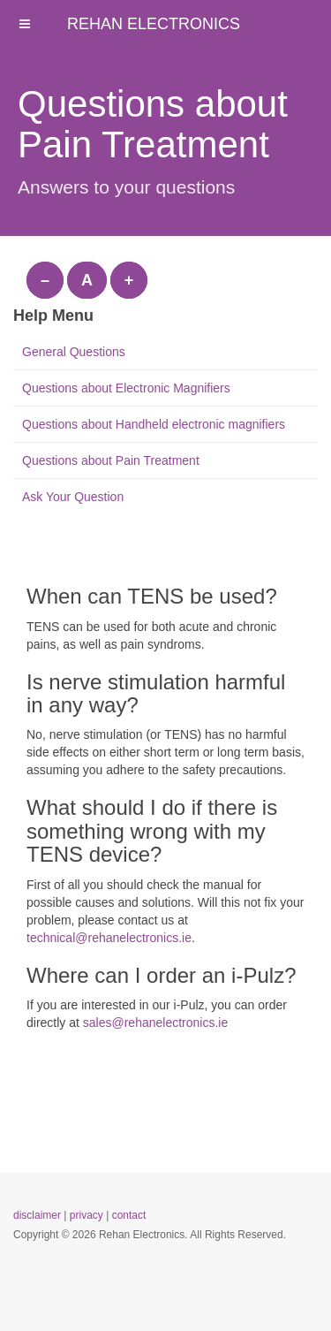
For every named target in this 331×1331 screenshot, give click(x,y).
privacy (86, 1215)
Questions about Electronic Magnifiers (126, 388)
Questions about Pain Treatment (110, 460)
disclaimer (37, 1215)
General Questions (73, 352)
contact (129, 1215)
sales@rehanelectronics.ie (155, 1022)
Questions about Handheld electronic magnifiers (153, 424)
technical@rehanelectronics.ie (109, 938)
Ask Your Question (73, 497)
